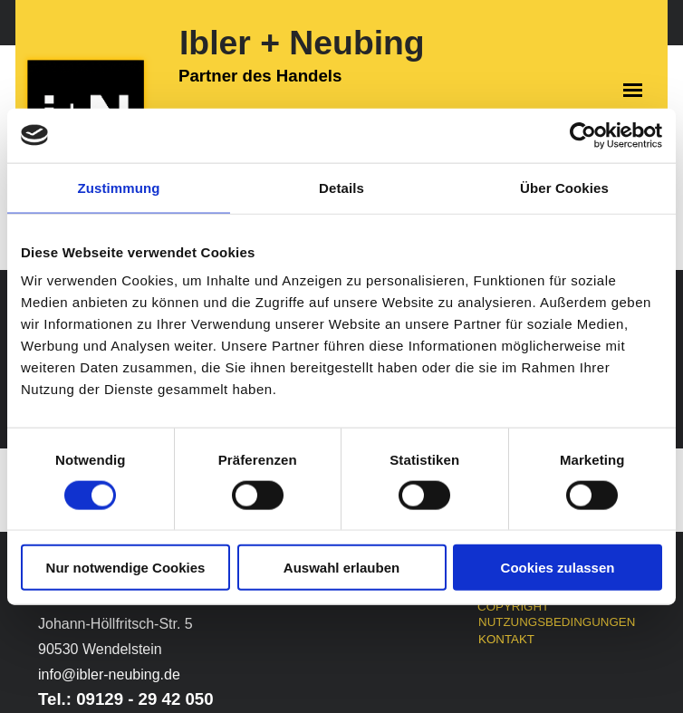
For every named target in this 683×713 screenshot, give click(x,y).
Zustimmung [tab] (119, 187)
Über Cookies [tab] (564, 187)
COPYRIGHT (513, 606)
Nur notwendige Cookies (126, 567)
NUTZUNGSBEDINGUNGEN (556, 622)
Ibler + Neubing (302, 43)
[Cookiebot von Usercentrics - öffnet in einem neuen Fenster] (583, 135)
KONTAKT (506, 639)
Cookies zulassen (558, 567)
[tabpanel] (137, 661)
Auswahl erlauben (341, 567)
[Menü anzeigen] (633, 90)
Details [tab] (341, 187)
